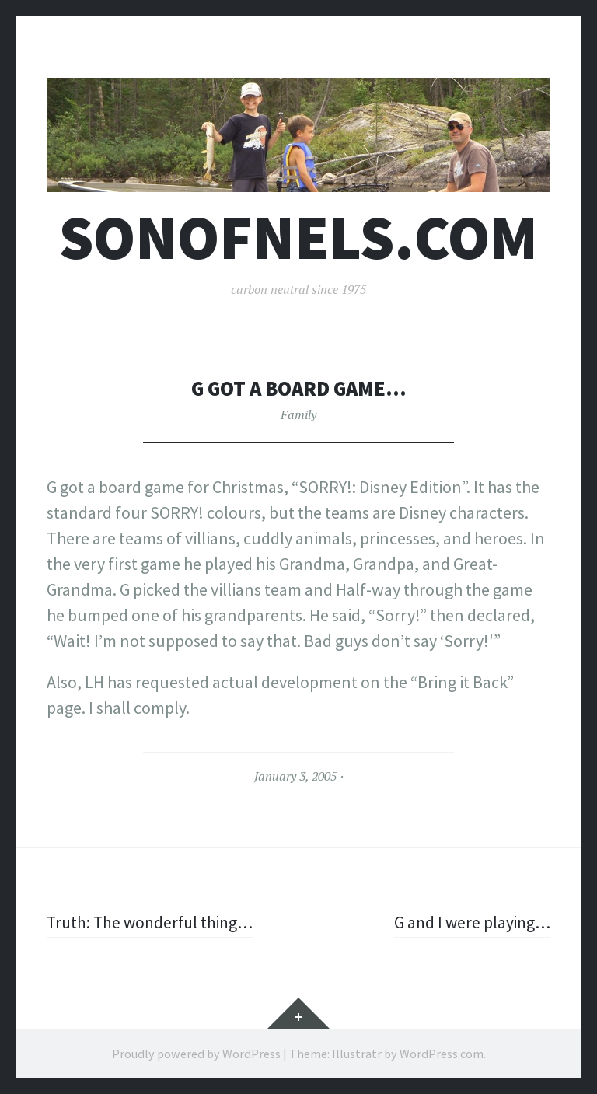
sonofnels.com (298, 237)
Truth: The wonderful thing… (153, 922)
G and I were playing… (470, 922)
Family (298, 414)
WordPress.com (442, 1053)
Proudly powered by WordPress (196, 1053)
